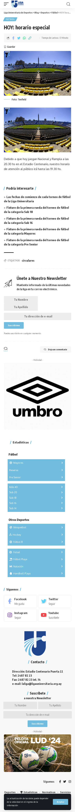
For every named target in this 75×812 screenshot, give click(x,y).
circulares (28, 260)
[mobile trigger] (7, 4)
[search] (68, 4)
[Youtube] (54, 615)
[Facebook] (20, 601)
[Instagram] (20, 615)
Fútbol (10, 19)
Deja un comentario (55, 349)
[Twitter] (54, 601)
